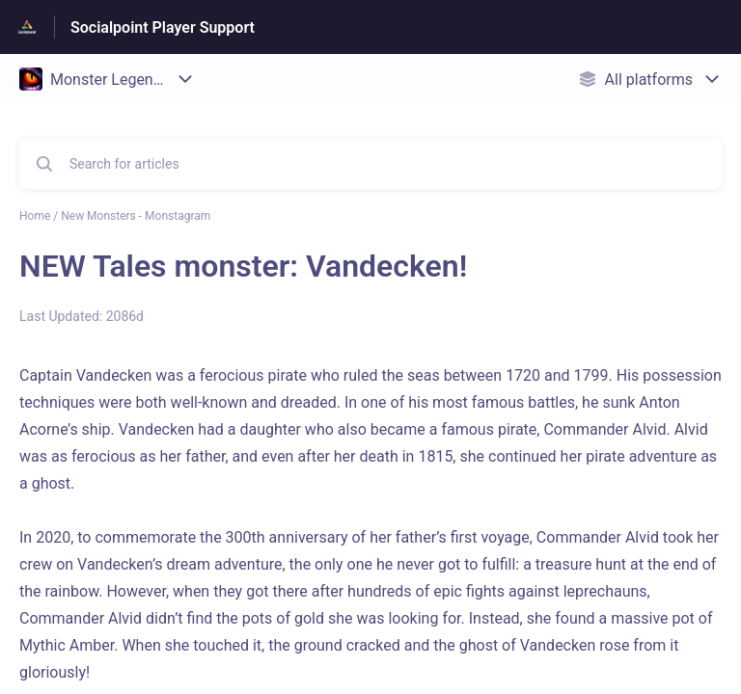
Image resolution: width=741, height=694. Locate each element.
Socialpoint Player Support (162, 27)
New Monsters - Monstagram (135, 216)
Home (34, 216)
